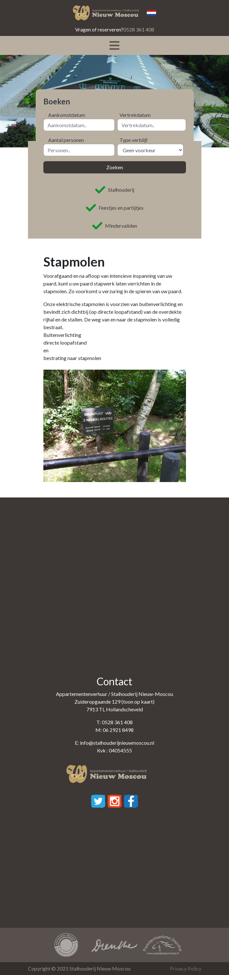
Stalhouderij (114, 190)
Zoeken (114, 167)
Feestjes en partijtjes (115, 208)
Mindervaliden (114, 226)
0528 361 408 (138, 29)
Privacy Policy (185, 968)
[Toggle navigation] (114, 45)
